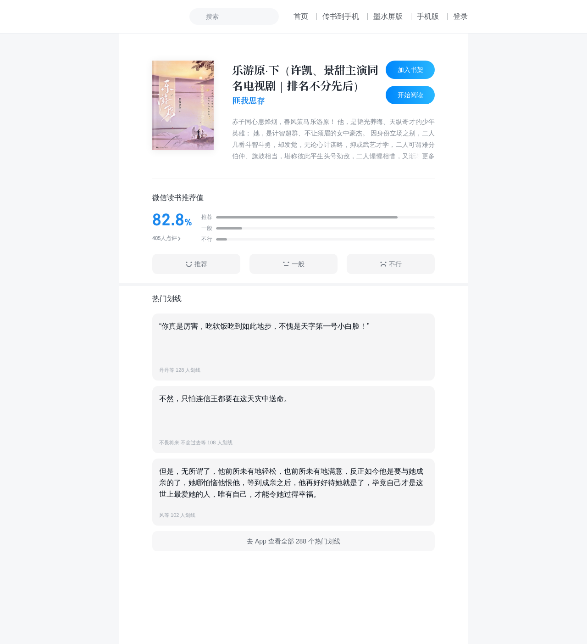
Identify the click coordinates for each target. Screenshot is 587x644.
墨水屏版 (388, 16)
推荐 (196, 264)
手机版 (428, 16)
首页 (301, 16)
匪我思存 (248, 100)
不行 (391, 264)
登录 (460, 16)
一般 (293, 264)
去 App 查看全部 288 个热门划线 (293, 541)
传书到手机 (340, 16)
